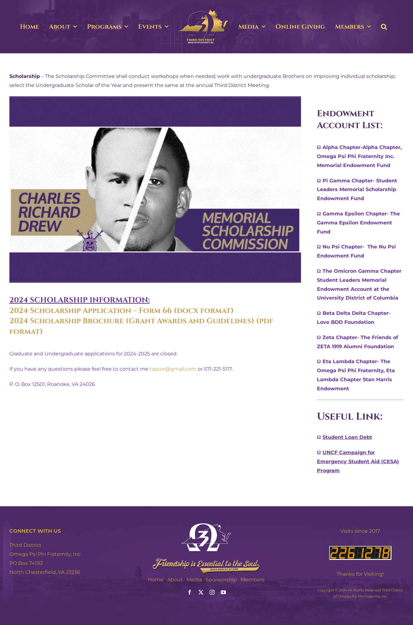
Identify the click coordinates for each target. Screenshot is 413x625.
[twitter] (200, 592)
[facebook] (189, 592)
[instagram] (212, 592)
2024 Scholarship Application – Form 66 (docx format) (121, 311)
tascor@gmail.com (173, 369)
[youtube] (223, 592)
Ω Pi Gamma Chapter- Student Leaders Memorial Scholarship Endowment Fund (357, 190)
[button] (384, 27)
